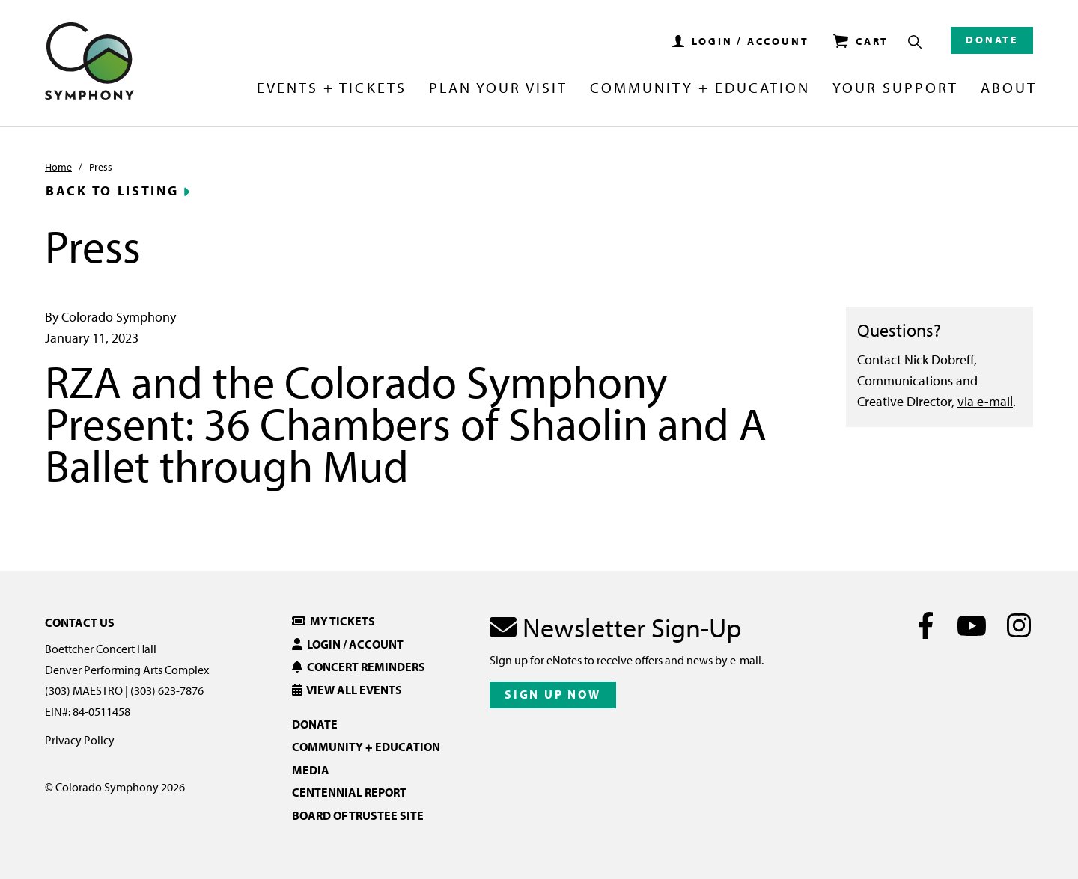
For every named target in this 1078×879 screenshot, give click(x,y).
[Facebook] (925, 625)
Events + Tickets (331, 88)
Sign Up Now (553, 694)
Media (310, 769)
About (1009, 88)
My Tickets (333, 620)
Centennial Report (349, 792)
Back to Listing (112, 190)
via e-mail (985, 401)
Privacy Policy (80, 739)
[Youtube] (972, 625)
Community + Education (700, 88)
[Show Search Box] (915, 41)
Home (58, 167)
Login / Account (348, 644)
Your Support (895, 88)
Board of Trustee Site (358, 815)
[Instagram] (1018, 625)
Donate (992, 39)
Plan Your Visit (498, 88)
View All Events (347, 689)
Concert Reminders (358, 666)
